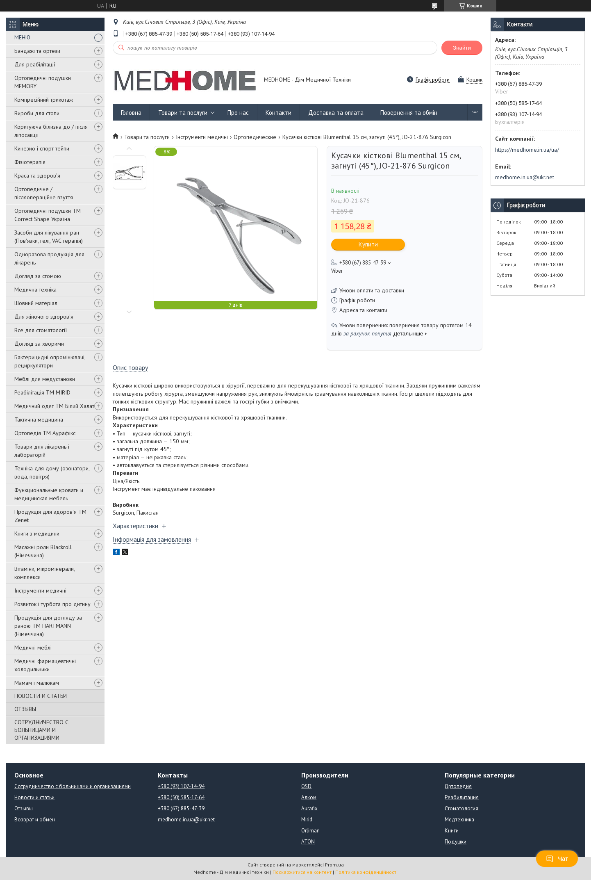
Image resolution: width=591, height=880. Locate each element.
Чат (557, 858)
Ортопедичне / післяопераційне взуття (43, 193)
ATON (308, 841)
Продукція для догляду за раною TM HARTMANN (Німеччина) (48, 626)
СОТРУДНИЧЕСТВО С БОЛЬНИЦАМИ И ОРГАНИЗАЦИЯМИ (41, 729)
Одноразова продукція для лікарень (49, 258)
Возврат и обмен (34, 819)
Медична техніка (35, 289)
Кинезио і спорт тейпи (41, 148)
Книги (452, 830)
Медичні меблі (33, 647)
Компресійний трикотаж (43, 99)
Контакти (278, 112)
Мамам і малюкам (36, 682)
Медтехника (459, 819)
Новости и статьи (34, 797)
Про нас (238, 112)
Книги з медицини (36, 533)
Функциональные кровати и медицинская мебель (48, 494)
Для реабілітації (34, 64)
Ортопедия (458, 786)
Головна (131, 112)
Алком (308, 797)
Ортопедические (255, 137)
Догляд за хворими (39, 343)
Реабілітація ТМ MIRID (42, 392)
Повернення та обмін (408, 112)
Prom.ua (334, 865)
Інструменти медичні (40, 590)
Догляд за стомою (37, 276)
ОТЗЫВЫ (25, 709)
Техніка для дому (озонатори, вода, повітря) (51, 472)
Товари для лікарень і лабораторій (41, 450)
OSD (306, 786)
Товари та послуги (182, 112)
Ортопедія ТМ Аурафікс (44, 433)
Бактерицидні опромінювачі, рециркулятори (49, 361)
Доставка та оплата (336, 112)
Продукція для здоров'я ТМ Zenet (50, 516)
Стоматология (461, 808)
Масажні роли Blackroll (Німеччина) (43, 551)
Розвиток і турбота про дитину (52, 604)
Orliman (310, 830)
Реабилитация (462, 797)
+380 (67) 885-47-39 (181, 808)
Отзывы (23, 808)
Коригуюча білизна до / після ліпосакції (51, 131)
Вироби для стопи (36, 113)
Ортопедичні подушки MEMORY (42, 82)
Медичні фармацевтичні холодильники (45, 665)
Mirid (306, 819)
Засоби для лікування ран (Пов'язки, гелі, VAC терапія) (48, 236)
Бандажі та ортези (37, 51)
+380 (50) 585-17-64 (181, 797)
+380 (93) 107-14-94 (181, 786)
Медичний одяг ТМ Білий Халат (54, 406)
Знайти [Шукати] (462, 48)
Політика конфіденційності (366, 872)
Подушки (455, 841)
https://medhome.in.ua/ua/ (527, 149)
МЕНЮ (22, 37)
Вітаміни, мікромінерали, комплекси (44, 573)
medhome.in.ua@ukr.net (524, 177)
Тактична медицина (38, 419)
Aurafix (309, 808)
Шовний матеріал (35, 303)
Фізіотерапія (29, 162)
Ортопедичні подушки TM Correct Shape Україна (47, 215)
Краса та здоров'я (37, 175)
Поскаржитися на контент (302, 872)
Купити (368, 244)
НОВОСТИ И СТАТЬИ (40, 696)
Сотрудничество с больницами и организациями (72, 786)
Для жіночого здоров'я (43, 316)
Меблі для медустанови (44, 379)
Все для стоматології (40, 330)
